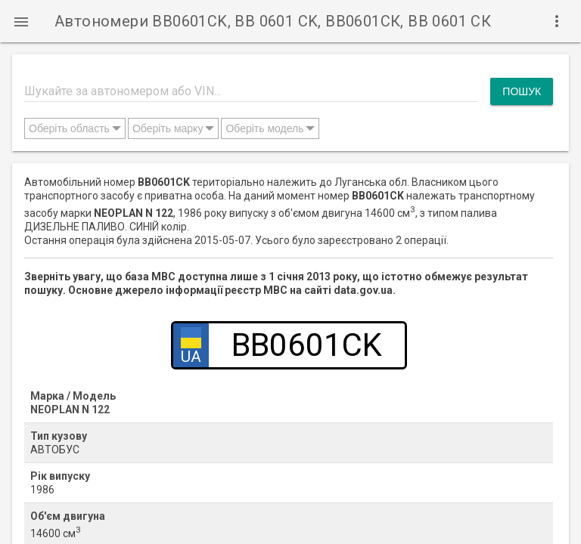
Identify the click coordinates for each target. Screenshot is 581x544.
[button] (21, 21)
